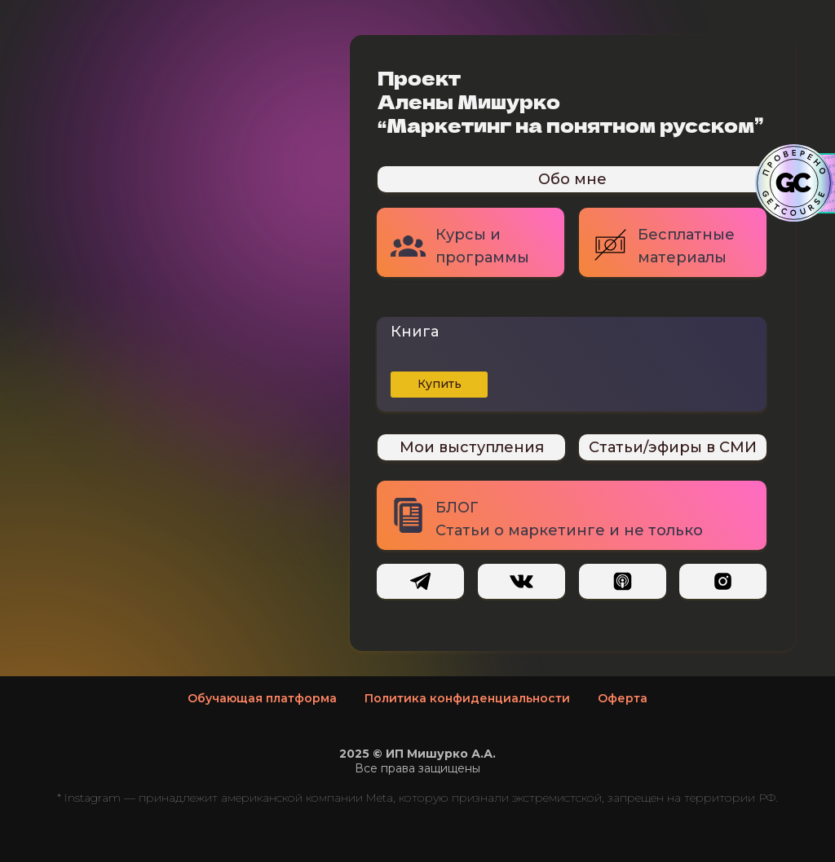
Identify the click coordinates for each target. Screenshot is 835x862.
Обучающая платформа (262, 698)
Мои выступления (472, 447)
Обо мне (572, 179)
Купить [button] (440, 383)
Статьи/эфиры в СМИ (673, 447)
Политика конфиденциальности (467, 698)
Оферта (622, 698)
